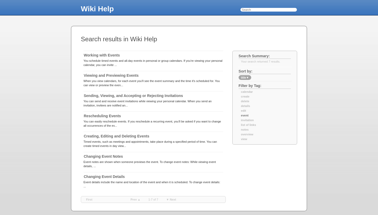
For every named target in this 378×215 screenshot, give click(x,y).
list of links (248, 124)
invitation (247, 120)
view (244, 139)
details (245, 106)
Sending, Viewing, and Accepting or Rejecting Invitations (133, 96)
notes (245, 129)
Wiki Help (97, 9)
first (89, 199)
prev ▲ (135, 199)
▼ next (171, 199)
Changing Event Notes (103, 156)
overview (247, 134)
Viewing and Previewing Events (111, 75)
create (245, 96)
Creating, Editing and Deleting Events (116, 136)
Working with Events (102, 55)
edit (243, 110)
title (245, 77)
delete (245, 101)
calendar (247, 91)
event (245, 115)
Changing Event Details (104, 177)
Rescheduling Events (102, 116)
